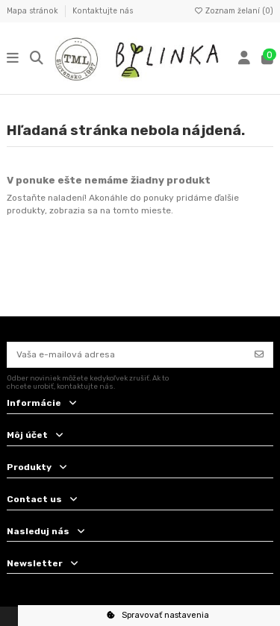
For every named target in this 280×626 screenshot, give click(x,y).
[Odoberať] (259, 354)
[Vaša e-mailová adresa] (126, 354)
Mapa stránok (33, 11)
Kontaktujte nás (102, 11)
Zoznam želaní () (233, 11)
